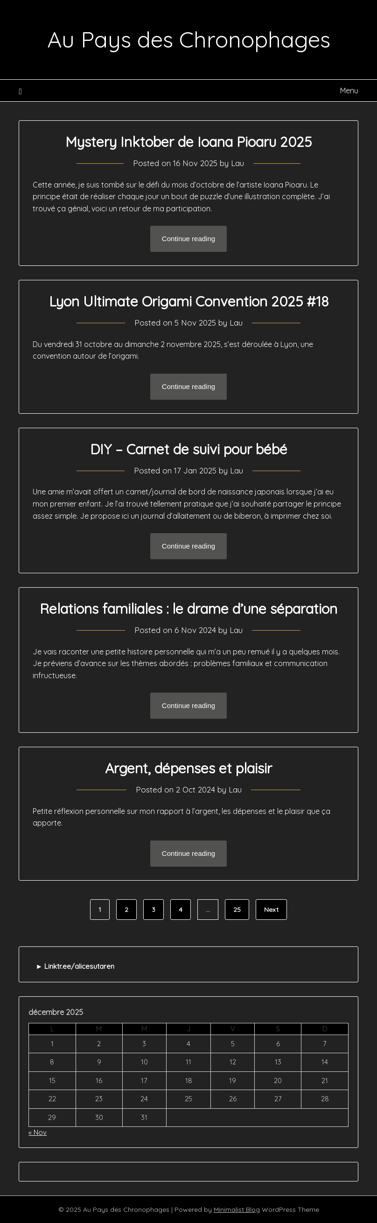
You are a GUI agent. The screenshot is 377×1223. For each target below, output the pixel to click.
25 (237, 909)
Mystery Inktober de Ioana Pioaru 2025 (188, 142)
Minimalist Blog (237, 1209)
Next (271, 909)
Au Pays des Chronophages (188, 39)
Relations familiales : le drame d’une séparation (188, 609)
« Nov (37, 1132)
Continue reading (188, 239)
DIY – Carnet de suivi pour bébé (188, 449)
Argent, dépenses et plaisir (188, 768)
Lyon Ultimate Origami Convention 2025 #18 (188, 301)
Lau (237, 163)
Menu (349, 90)
